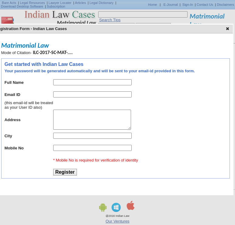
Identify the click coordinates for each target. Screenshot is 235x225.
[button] (228, 29)
